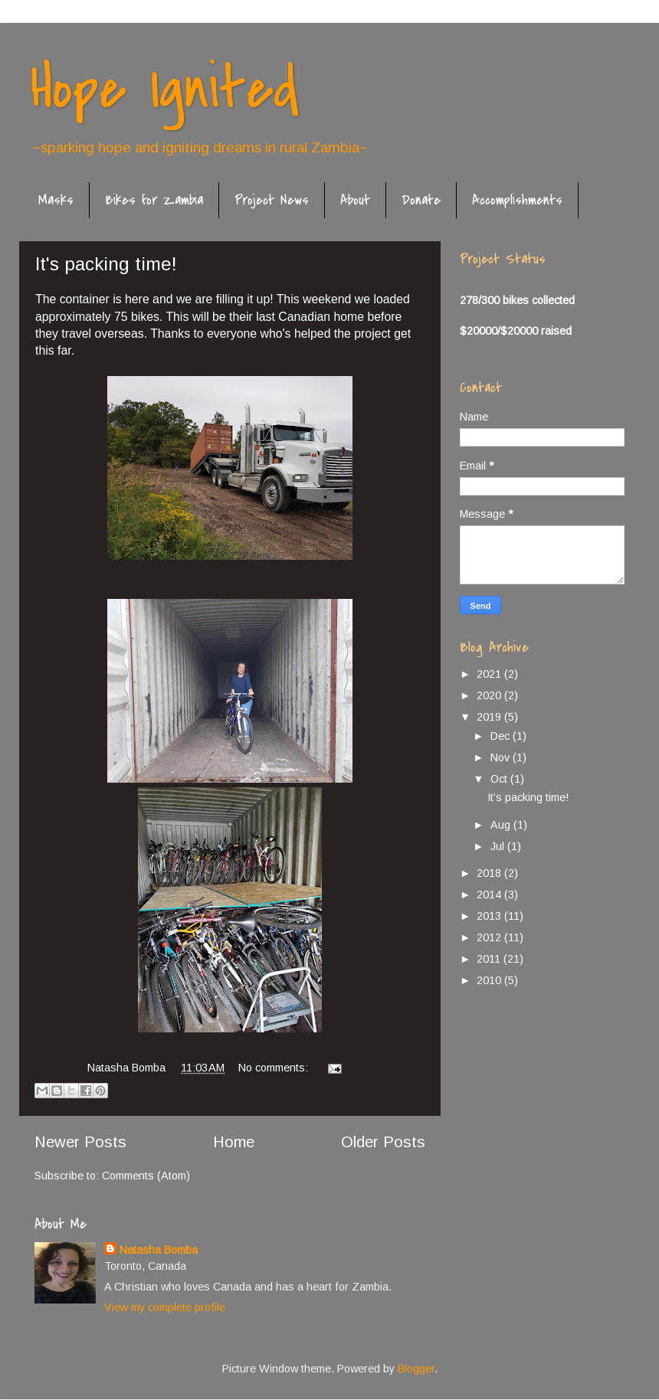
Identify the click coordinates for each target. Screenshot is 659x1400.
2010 (490, 980)
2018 (490, 873)
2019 (490, 717)
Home (233, 1141)
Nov (501, 757)
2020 (490, 695)
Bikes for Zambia (154, 200)
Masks (56, 200)
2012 (490, 937)
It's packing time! (106, 264)
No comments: (274, 1067)
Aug (501, 825)
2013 (490, 916)
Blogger (416, 1368)
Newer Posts (80, 1141)
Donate (421, 200)
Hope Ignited (165, 88)
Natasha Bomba (159, 1250)
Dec (501, 736)
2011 (490, 959)
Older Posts (383, 1141)
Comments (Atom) (146, 1175)
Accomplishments (517, 200)
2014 (490, 894)
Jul (498, 846)
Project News (271, 200)
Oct (500, 779)
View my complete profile (164, 1307)
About (355, 200)
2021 (490, 674)
